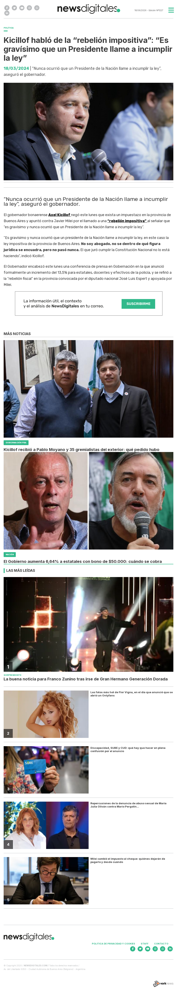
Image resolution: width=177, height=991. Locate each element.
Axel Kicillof (59, 215)
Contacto (161, 943)
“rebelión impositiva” (127, 221)
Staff (144, 943)
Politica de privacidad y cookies (113, 943)
